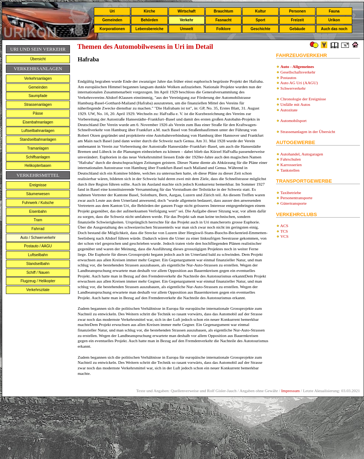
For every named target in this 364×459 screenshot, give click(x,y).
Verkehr (186, 20)
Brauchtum (223, 11)
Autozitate (288, 110)
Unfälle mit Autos (295, 104)
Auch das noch (334, 29)
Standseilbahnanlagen (38, 139)
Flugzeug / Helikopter (38, 281)
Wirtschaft (186, 11)
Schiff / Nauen (38, 272)
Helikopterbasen (38, 166)
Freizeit (297, 20)
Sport (260, 20)
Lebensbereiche (149, 29)
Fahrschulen (290, 159)
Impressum (290, 390)
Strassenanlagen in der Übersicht (307, 131)
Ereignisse (38, 185)
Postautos (288, 77)
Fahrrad (37, 229)
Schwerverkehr (293, 88)
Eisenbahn (37, 211)
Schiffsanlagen (38, 157)
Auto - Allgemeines (297, 66)
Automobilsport (293, 120)
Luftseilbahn (38, 255)
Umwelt (186, 29)
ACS (284, 225)
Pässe (38, 113)
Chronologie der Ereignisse (303, 99)
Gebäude (297, 29)
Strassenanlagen (38, 105)
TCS (284, 231)
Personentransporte (296, 198)
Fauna (334, 11)
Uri (112, 11)
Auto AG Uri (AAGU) (299, 82)
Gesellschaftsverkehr (297, 72)
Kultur (260, 11)
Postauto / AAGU (38, 246)
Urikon (334, 20)
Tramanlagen (38, 148)
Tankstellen (290, 170)
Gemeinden (112, 20)
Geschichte (261, 29)
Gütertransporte (293, 203)
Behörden (149, 20)
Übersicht (38, 59)
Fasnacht (223, 20)
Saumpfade (37, 96)
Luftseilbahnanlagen (37, 131)
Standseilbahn (37, 264)
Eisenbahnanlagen (38, 122)
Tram (38, 220)
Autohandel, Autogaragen (301, 154)
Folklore (223, 29)
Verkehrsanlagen (38, 78)
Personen (297, 11)
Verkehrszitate (37, 290)
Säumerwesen (38, 194)
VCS (284, 236)
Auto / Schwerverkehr (38, 238)
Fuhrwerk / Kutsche (38, 203)
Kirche (149, 11)
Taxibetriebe (290, 192)
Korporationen (112, 29)
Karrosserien (291, 164)
